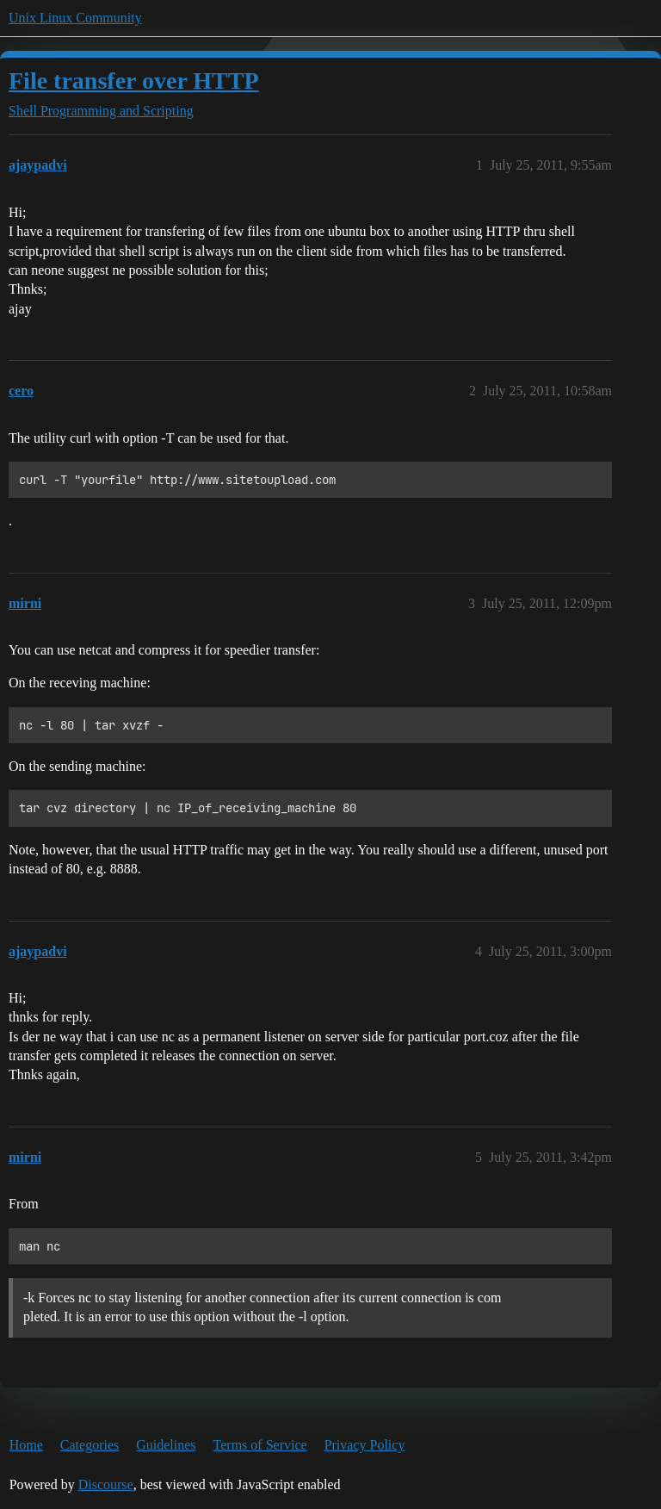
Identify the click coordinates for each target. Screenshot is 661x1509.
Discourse (105, 1484)
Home (26, 1445)
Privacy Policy (364, 1445)
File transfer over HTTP (134, 80)
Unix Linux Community (75, 17)
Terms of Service (260, 1445)
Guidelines (165, 1445)
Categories (89, 1445)
